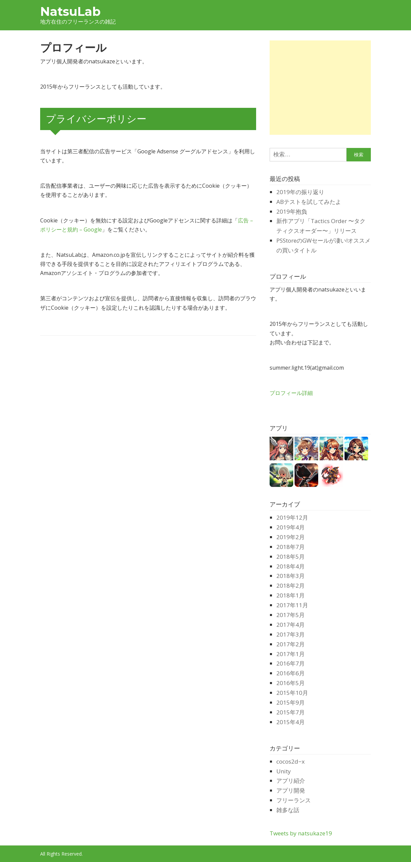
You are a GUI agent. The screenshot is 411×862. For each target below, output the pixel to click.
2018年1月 (290, 595)
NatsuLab (70, 11)
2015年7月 (290, 712)
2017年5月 (290, 615)
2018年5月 (290, 556)
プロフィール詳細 (291, 393)
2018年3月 (290, 576)
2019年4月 (290, 527)
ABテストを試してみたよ (308, 202)
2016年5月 (290, 683)
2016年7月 (290, 663)
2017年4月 (290, 624)
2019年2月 (290, 537)
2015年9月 (290, 702)
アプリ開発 (290, 790)
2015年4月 (290, 722)
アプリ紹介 (290, 780)
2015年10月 (292, 693)
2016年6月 (290, 673)
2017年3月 (290, 634)
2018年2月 (290, 585)
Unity (283, 771)
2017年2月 (290, 644)
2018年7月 (290, 547)
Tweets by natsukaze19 (301, 833)
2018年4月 (290, 566)
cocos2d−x (290, 761)
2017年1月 (290, 654)
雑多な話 (287, 810)
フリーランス (293, 800)
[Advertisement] (326, 87)
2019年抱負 (291, 211)
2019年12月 (292, 517)
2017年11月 (292, 605)
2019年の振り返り (300, 192)
